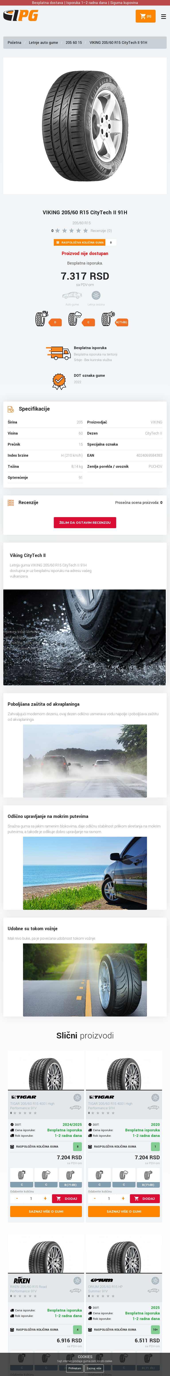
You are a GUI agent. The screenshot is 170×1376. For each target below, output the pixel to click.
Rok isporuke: (24, 1136)
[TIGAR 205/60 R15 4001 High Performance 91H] (124, 1070)
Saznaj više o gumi (46, 1212)
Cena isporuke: (25, 1130)
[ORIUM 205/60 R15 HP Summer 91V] (124, 1254)
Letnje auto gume (43, 42)
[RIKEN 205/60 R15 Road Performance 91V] (46, 1254)
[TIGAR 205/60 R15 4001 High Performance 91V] (46, 1070)
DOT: (18, 1125)
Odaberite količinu (22, 1191)
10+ (155, 1330)
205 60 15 (74, 42)
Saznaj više (94, 1368)
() (148, 16)
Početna (14, 42)
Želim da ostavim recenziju (85, 523)
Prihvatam (75, 1368)
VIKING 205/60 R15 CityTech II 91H (118, 42)
